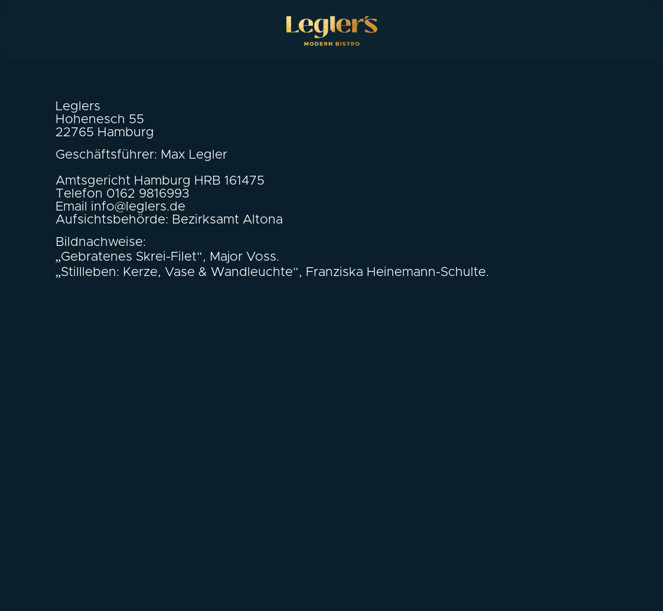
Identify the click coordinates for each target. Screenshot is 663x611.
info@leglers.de (138, 207)
